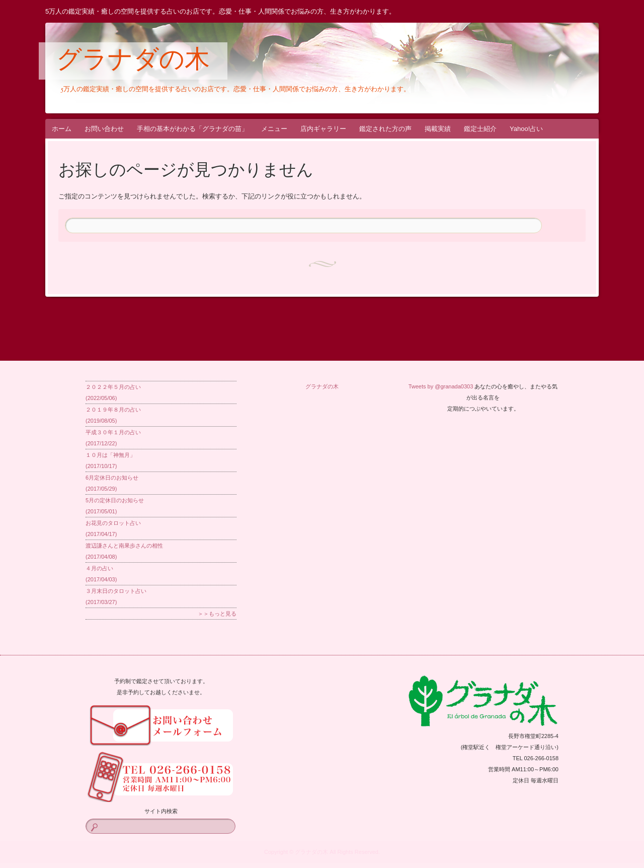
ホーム (61, 128)
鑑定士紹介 (480, 128)
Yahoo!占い (526, 128)
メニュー (274, 128)
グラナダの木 (133, 61)
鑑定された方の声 (385, 128)
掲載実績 (438, 128)
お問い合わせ (104, 128)
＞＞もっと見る (217, 614)
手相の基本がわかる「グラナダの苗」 (192, 128)
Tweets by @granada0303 (441, 386)
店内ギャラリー (323, 128)
